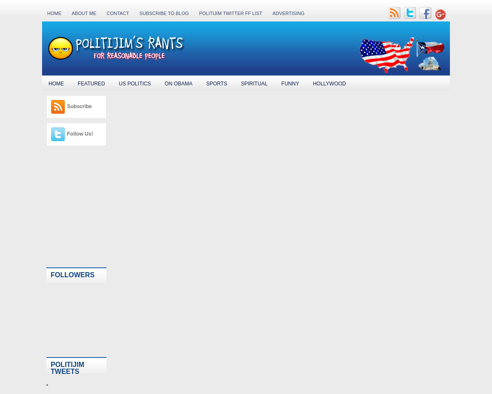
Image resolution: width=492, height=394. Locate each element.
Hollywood (329, 84)
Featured (91, 84)
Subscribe (79, 106)
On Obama (178, 84)
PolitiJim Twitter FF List (230, 13)
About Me (84, 13)
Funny (290, 84)
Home (54, 13)
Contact (117, 13)
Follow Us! (80, 134)
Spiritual (254, 84)
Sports (216, 84)
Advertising (288, 13)
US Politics (135, 84)
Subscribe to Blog (164, 13)
